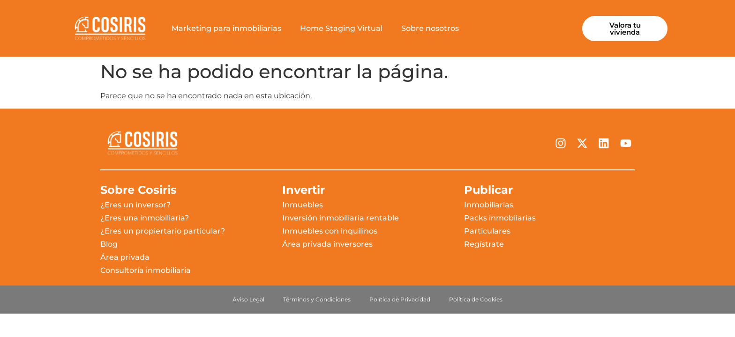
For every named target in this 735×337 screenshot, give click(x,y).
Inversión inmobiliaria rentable (340, 217)
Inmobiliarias (488, 204)
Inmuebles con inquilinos (329, 231)
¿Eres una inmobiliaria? (144, 217)
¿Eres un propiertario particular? (162, 231)
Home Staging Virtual (341, 28)
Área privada (125, 257)
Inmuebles (302, 204)
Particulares (487, 231)
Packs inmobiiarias (500, 217)
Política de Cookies (475, 299)
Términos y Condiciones (317, 299)
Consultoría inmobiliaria (145, 270)
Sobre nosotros (430, 28)
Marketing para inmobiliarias (226, 28)
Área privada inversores (327, 244)
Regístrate (484, 244)
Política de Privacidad (399, 299)
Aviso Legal (248, 299)
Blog (109, 244)
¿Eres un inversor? (135, 204)
